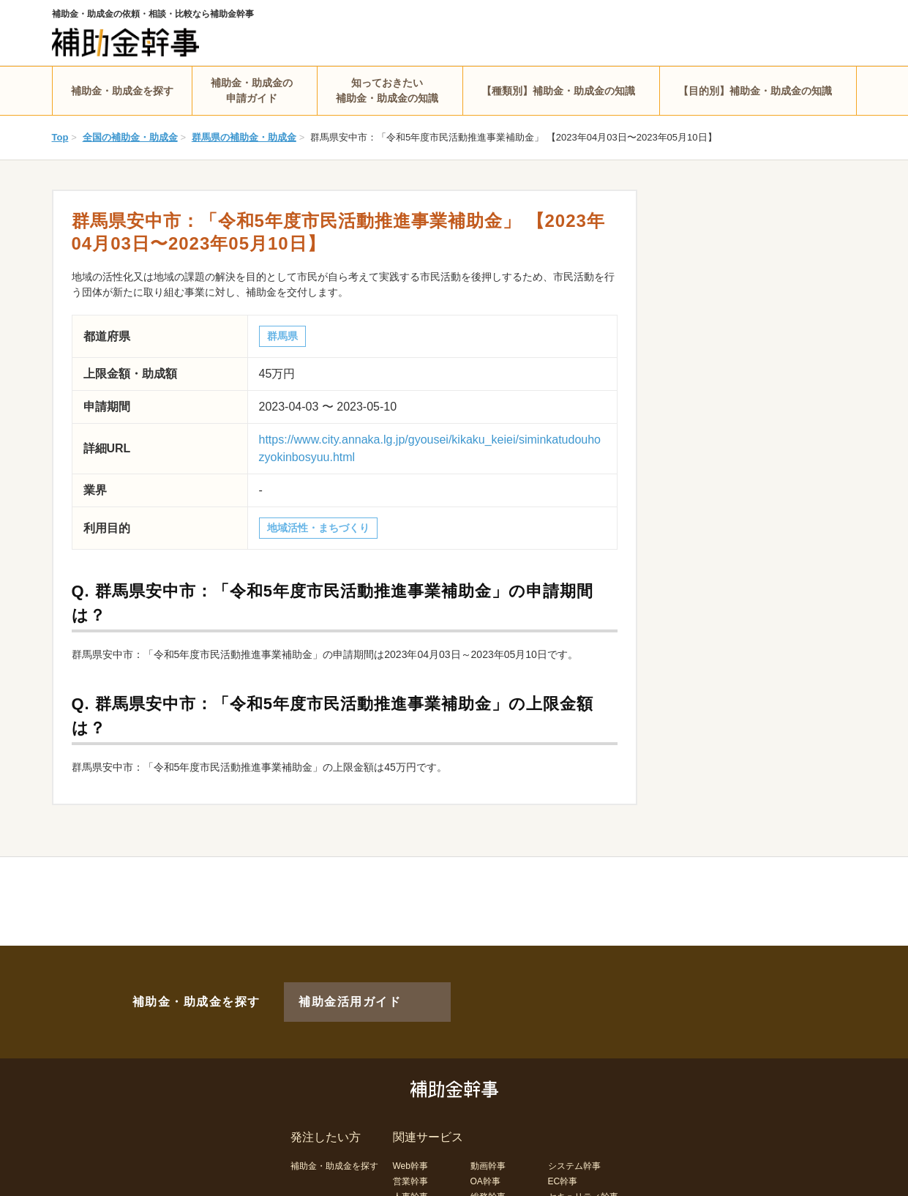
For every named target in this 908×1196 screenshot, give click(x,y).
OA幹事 (485, 1157)
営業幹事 (410, 1157)
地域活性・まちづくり (318, 528)
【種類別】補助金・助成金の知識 (558, 91)
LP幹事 (484, 1188)
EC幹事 (563, 1157)
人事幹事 (410, 1172)
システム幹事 (574, 1142)
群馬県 (282, 336)
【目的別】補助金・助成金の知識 (755, 91)
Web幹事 (410, 1142)
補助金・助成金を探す (122, 91)
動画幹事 (488, 1142)
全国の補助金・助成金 (130, 137)
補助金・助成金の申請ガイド (252, 90)
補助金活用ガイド (329, 989)
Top (60, 137)
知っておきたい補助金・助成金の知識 (387, 90)
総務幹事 (488, 1172)
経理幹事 (410, 1188)
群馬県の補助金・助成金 (244, 137)
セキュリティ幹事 (583, 1172)
